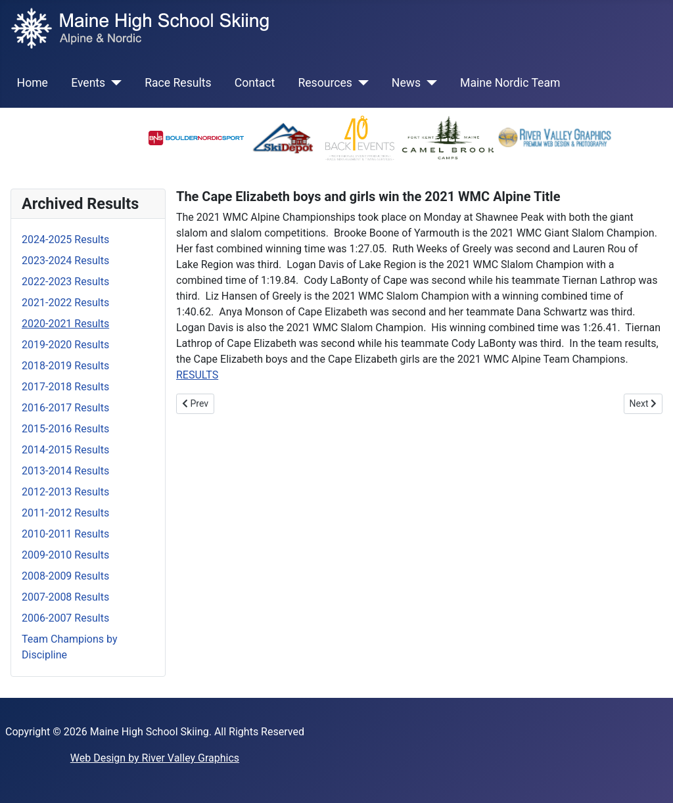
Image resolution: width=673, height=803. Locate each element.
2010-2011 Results (65, 534)
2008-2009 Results (65, 576)
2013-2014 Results (65, 471)
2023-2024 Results (65, 260)
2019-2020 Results (65, 344)
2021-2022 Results (65, 302)
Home (32, 82)
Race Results (178, 82)
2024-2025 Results (65, 239)
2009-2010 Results (65, 555)
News (406, 82)
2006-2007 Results (65, 618)
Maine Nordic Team (510, 82)
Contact (255, 82)
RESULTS (197, 375)
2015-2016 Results (65, 429)
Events (88, 82)
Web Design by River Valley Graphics (154, 758)
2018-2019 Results (65, 365)
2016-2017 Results (65, 407)
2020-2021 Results (65, 323)
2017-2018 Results (65, 386)
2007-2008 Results (65, 597)
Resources (325, 82)
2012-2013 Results (65, 492)
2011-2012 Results (65, 513)
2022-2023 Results (65, 281)
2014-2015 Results (65, 450)
